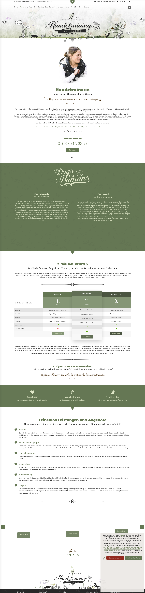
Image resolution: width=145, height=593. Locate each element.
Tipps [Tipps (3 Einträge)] (99, 586)
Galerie (79, 7)
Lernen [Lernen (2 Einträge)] (96, 581)
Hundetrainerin (43, 571)
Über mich (23, 7)
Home (16, 7)
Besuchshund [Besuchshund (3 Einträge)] (90, 570)
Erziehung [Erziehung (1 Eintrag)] (88, 575)
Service (86, 7)
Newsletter (104, 1)
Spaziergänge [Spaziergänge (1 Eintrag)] (89, 586)
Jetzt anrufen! (72, 150)
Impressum (65, 586)
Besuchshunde (50, 7)
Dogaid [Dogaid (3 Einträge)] (88, 573)
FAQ (63, 573)
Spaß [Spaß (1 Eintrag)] (95, 586)
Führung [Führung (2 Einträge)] (95, 575)
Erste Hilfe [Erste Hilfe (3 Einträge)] (96, 573)
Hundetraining (39, 7)
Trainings (112, 1)
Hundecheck (65, 576)
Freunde (41, 586)
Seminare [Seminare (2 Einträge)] (95, 584)
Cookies (121, 535)
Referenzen (42, 583)
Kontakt (97, 1)
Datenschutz (65, 581)
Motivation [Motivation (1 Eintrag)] (88, 584)
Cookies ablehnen (115, 558)
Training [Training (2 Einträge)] (88, 588)
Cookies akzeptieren (133, 558)
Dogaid (73, 7)
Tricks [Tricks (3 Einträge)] (94, 588)
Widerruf (64, 583)
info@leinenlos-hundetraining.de (26, 584)
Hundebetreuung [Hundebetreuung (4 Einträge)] (97, 577)
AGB (63, 578)
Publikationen (42, 581)
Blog (30, 7)
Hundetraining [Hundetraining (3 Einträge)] (98, 579)
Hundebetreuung (63, 7)
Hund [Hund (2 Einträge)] (87, 577)
